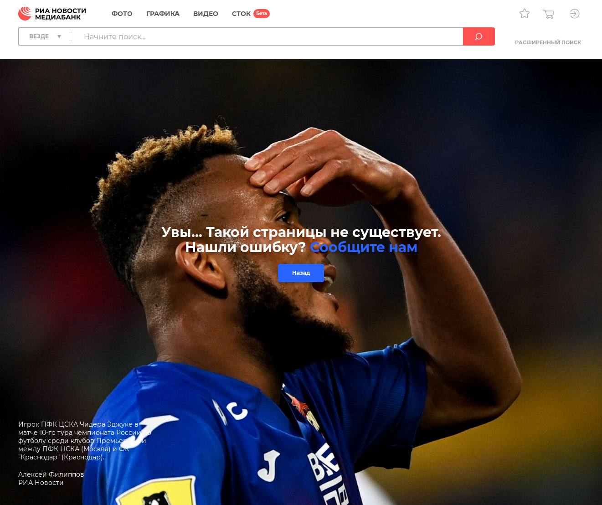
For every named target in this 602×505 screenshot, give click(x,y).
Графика (163, 14)
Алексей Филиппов (51, 474)
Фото (122, 14)
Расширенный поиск (548, 42)
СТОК (241, 14)
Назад (301, 272)
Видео (205, 14)
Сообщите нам (363, 247)
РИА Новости (41, 483)
